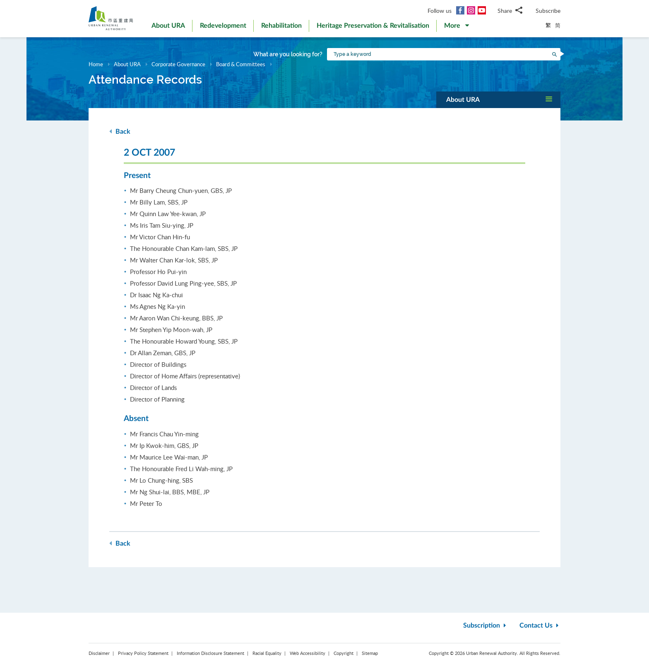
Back (119, 131)
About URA (127, 64)
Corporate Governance (178, 64)
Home (96, 64)
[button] (456, 27)
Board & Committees (240, 64)
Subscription (485, 625)
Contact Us (539, 625)
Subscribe (548, 10)
